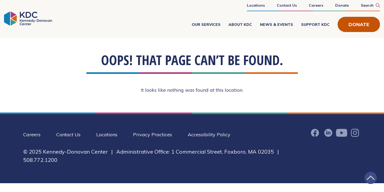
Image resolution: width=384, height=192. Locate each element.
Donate (342, 5)
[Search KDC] (367, 5)
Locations (256, 5)
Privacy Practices (152, 134)
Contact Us (287, 5)
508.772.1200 (40, 160)
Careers (316, 5)
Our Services (206, 24)
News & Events (276, 24)
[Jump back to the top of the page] (371, 178)
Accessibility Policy (209, 134)
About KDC (240, 24)
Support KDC (315, 24)
